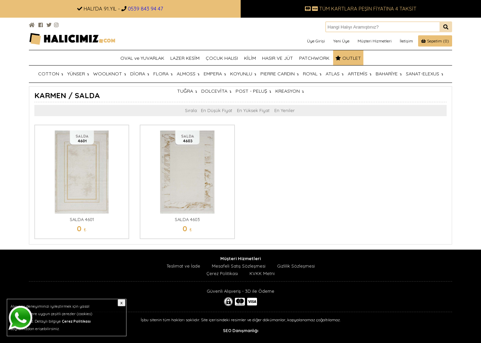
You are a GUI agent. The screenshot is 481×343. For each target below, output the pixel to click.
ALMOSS (188, 74)
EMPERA (215, 74)
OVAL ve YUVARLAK (142, 58)
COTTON (50, 74)
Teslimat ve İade (183, 266)
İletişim (406, 40)
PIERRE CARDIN (279, 74)
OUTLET (348, 58)
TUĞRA (187, 91)
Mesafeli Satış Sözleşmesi (238, 266)
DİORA (139, 74)
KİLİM (250, 58)
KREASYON (289, 91)
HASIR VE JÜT (277, 58)
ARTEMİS (360, 74)
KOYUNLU (243, 74)
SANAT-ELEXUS (424, 74)
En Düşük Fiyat (216, 110)
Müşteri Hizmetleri (375, 40)
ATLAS (335, 74)
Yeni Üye (341, 40)
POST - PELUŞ (253, 91)
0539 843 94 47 (145, 8)
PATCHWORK (314, 58)
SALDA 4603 (187, 219)
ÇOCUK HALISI (222, 58)
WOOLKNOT (109, 74)
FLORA (163, 74)
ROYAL (312, 74)
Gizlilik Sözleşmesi (296, 266)
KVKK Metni (262, 273)
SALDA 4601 (82, 219)
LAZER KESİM (185, 58)
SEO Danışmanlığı (240, 330)
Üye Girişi (316, 40)
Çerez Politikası (222, 273)
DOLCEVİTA (216, 91)
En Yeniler (284, 110)
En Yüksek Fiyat (253, 110)
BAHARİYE (389, 74)
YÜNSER (78, 74)
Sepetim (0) (435, 40)
